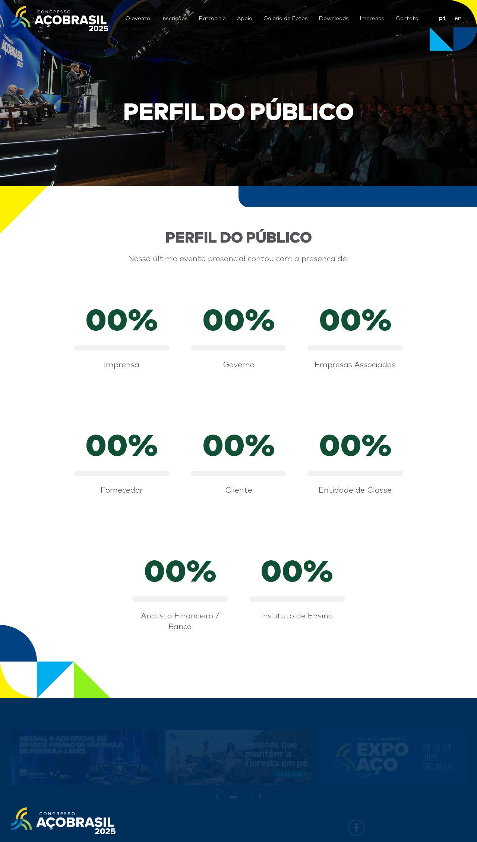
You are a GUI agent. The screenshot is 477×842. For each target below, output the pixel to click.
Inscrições (174, 18)
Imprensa (372, 18)
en (458, 18)
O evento (137, 18)
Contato (407, 18)
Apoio (244, 18)
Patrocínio (212, 18)
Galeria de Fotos (285, 18)
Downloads (334, 18)
